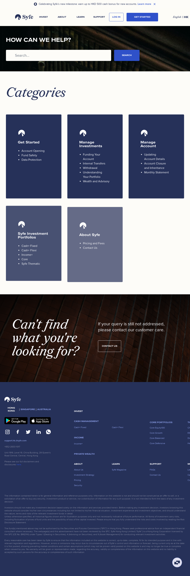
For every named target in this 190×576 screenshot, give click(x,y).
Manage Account (148, 144)
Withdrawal (90, 168)
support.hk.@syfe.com (15, 440)
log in (116, 17)
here (19, 464)
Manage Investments (90, 144)
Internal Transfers (94, 163)
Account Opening (33, 151)
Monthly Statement (156, 172)
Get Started (29, 142)
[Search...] (58, 55)
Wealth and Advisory (96, 181)
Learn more (144, 4)
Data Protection (32, 160)
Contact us (109, 349)
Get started (142, 17)
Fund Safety (29, 155)
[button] (43, 17)
